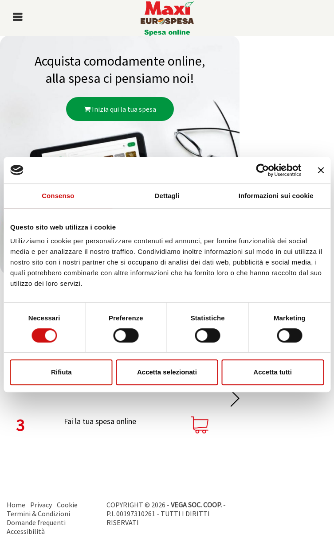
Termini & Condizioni (38, 513)
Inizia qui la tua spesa (120, 109)
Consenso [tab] (58, 195)
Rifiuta (61, 372)
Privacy (41, 504)
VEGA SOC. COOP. (196, 504)
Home (16, 504)
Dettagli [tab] (167, 195)
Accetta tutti (272, 372)
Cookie (67, 504)
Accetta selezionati (167, 372)
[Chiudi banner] (321, 170)
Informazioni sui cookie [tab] (276, 195)
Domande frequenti (36, 522)
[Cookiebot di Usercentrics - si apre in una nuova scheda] (262, 170)
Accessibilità (26, 531)
